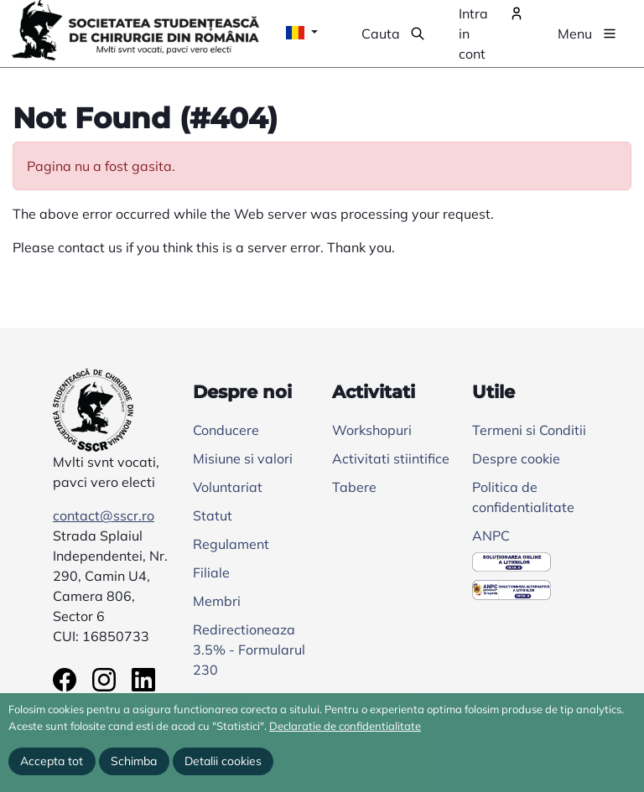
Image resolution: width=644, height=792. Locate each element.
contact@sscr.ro (103, 515)
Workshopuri (372, 430)
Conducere (226, 430)
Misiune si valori (243, 458)
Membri (217, 601)
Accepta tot (51, 761)
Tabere (354, 487)
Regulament (231, 544)
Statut (212, 515)
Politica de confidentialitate (523, 497)
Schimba (134, 761)
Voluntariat (227, 487)
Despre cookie (516, 458)
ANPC (491, 535)
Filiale (211, 572)
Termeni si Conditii (529, 430)
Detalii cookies (223, 761)
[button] (393, 33)
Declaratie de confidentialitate (345, 725)
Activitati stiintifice (390, 458)
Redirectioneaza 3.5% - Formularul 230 (249, 649)
